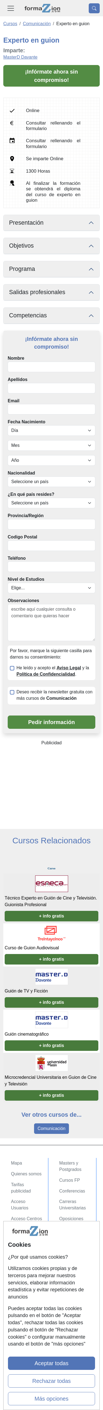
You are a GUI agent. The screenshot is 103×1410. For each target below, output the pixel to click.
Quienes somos (26, 1173)
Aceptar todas (51, 1363)
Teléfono (17, 558)
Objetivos (21, 245)
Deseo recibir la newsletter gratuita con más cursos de (54, 695)
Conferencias (72, 1191)
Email (14, 400)
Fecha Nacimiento (26, 421)
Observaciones (23, 600)
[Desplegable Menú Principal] (10, 8)
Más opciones (51, 1399)
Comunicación (51, 1128)
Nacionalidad (21, 473)
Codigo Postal (22, 537)
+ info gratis (51, 916)
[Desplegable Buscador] (94, 8)
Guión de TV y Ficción (26, 991)
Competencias (28, 315)
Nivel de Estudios (26, 579)
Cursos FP (69, 1180)
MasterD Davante (20, 57)
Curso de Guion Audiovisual (32, 947)
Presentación (26, 222)
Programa (22, 269)
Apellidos (17, 379)
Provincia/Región (26, 515)
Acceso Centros (26, 1218)
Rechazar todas (51, 1381)
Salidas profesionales (37, 292)
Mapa (16, 1163)
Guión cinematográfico (27, 1034)
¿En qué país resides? (31, 494)
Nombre (16, 358)
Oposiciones (71, 1218)
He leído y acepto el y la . (52, 671)
